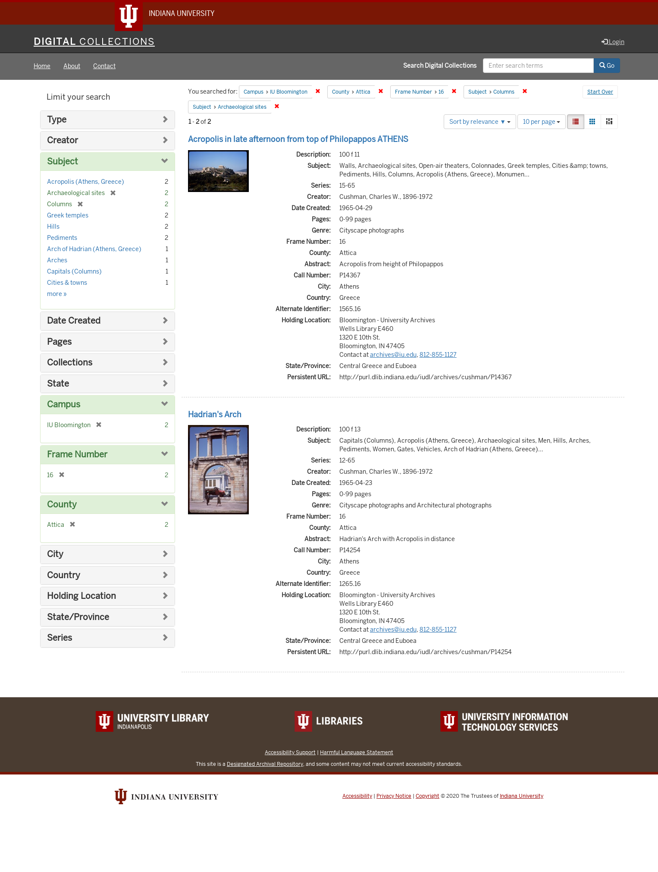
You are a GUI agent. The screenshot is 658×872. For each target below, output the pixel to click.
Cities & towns (67, 283)
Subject (62, 161)
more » (57, 294)
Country (63, 575)
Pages (59, 342)
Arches (57, 260)
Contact (104, 66)
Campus (63, 405)
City (55, 554)
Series (59, 638)
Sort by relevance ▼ (480, 122)
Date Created (73, 321)
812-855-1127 (438, 355)
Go (606, 66)
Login (613, 42)
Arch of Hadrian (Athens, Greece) (94, 249)
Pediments (62, 238)
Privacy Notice (393, 796)
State (58, 383)
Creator (62, 140)
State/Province (78, 617)
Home (42, 66)
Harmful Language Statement (356, 752)
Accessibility (357, 796)
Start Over (600, 92)
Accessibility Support (290, 752)
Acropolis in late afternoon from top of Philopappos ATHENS (298, 139)
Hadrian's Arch (214, 414)
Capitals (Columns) (74, 272)
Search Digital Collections (439, 66)
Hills (53, 227)
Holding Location (81, 596)
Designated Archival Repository (265, 764)
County (62, 504)
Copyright (427, 796)
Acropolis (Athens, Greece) (85, 182)
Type (56, 119)
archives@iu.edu (393, 355)
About (71, 66)
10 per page (541, 122)
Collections (69, 363)
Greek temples (67, 216)
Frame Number (77, 454)
